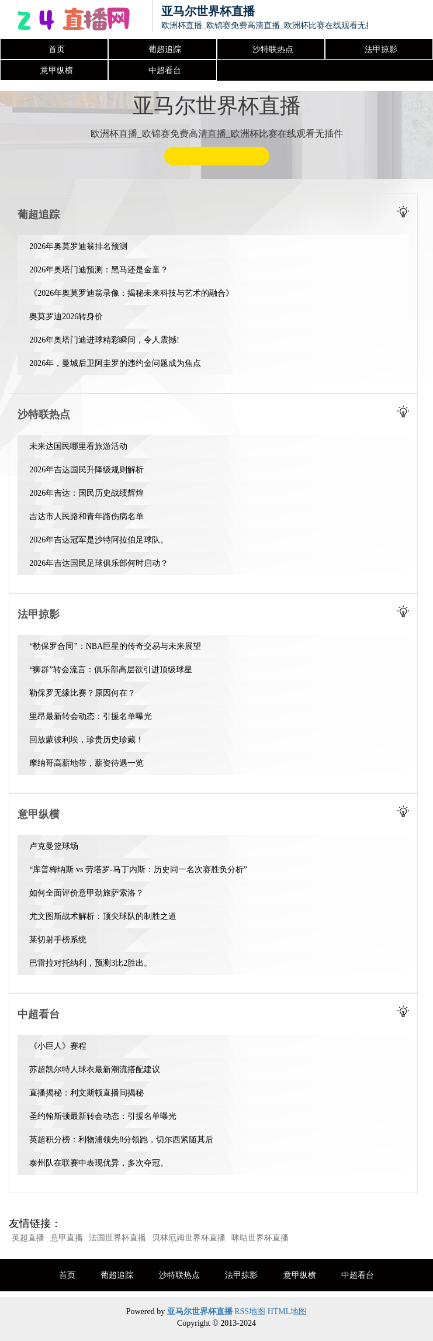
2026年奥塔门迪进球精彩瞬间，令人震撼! (104, 340)
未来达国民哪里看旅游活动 (78, 446)
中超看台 (164, 70)
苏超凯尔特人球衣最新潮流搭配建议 (94, 1069)
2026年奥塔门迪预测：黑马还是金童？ (98, 269)
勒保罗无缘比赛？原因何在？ (82, 693)
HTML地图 (287, 1311)
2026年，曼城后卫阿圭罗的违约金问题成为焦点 (115, 363)
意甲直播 (66, 1237)
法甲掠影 (381, 49)
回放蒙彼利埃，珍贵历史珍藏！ (86, 739)
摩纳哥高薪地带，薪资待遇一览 (86, 763)
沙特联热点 (272, 49)
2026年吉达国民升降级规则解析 (86, 469)
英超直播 (28, 1237)
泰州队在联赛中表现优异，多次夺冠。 (98, 1163)
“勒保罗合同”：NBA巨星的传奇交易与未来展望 (115, 646)
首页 (57, 49)
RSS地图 (249, 1311)
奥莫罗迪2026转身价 (66, 316)
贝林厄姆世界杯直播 (189, 1237)
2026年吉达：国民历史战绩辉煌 (86, 493)
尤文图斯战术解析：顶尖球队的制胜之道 (102, 916)
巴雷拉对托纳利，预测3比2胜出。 (90, 963)
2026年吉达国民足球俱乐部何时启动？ (98, 563)
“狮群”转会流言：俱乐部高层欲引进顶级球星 (110, 669)
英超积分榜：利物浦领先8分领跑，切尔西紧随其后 (121, 1139)
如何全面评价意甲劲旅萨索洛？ (86, 893)
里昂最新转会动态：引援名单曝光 (90, 716)
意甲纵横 (56, 70)
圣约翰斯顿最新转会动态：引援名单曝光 (102, 1116)
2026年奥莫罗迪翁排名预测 (78, 246)
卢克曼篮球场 (53, 846)
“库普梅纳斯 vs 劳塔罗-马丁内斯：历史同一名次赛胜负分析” (138, 869)
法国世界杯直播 (117, 1237)
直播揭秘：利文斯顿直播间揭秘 (86, 1092)
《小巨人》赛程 (57, 1046)
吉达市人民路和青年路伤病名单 (86, 516)
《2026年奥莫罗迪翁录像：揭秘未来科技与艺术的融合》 (131, 293)
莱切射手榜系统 (57, 939)
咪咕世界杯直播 (260, 1237)
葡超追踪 (164, 49)
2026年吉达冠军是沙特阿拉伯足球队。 (98, 539)
